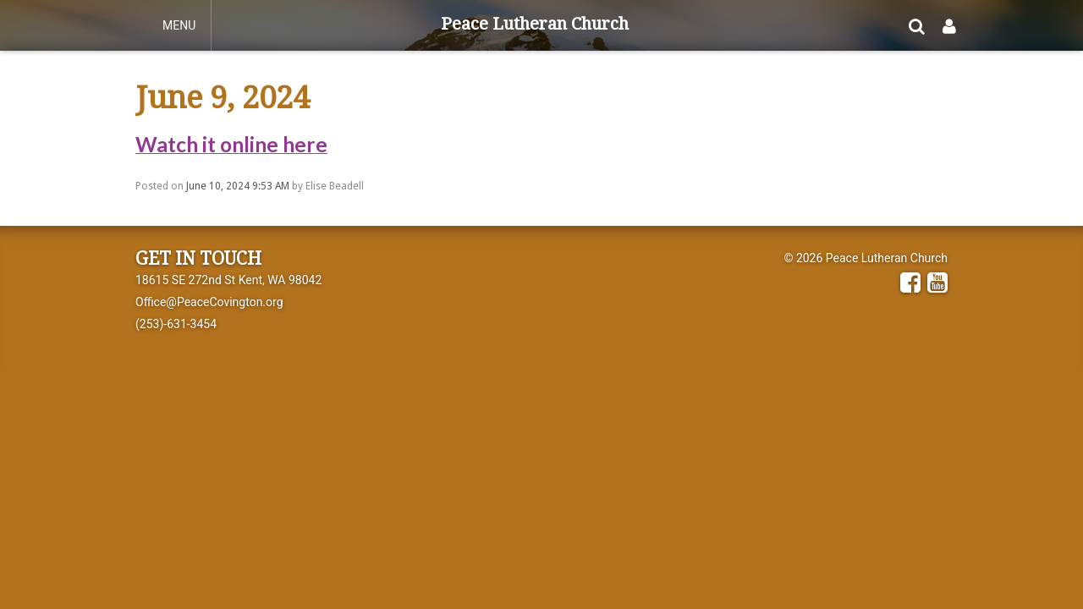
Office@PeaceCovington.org (209, 302)
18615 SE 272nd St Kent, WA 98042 (228, 280)
